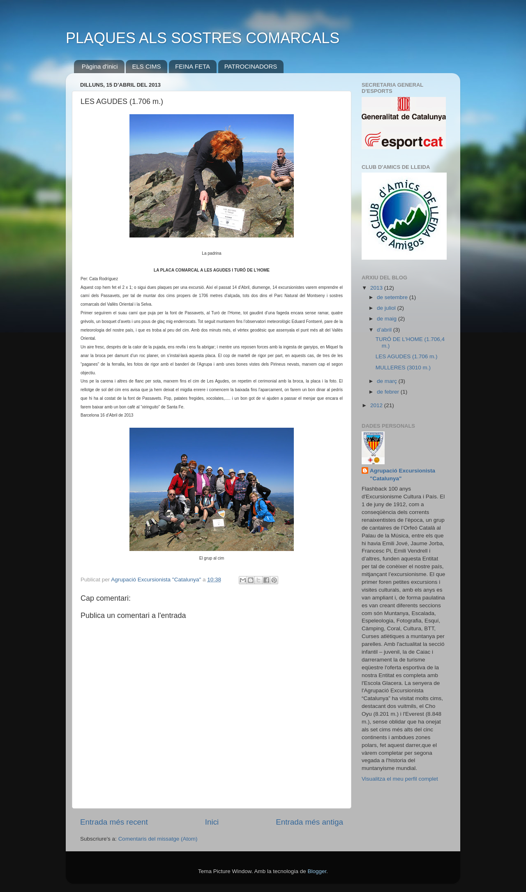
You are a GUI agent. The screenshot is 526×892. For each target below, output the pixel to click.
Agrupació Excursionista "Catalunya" (402, 475)
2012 (377, 405)
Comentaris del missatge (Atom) (158, 839)
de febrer (389, 392)
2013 (377, 288)
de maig (387, 319)
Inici (212, 822)
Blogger (316, 871)
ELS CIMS (146, 66)
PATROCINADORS (250, 66)
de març (388, 381)
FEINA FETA (192, 66)
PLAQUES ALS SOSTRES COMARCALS (202, 38)
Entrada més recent (114, 822)
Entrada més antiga (309, 822)
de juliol (387, 308)
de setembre (393, 297)
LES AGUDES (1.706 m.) (407, 356)
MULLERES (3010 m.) (403, 367)
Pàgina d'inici (100, 66)
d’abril (385, 330)
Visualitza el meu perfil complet (400, 779)
